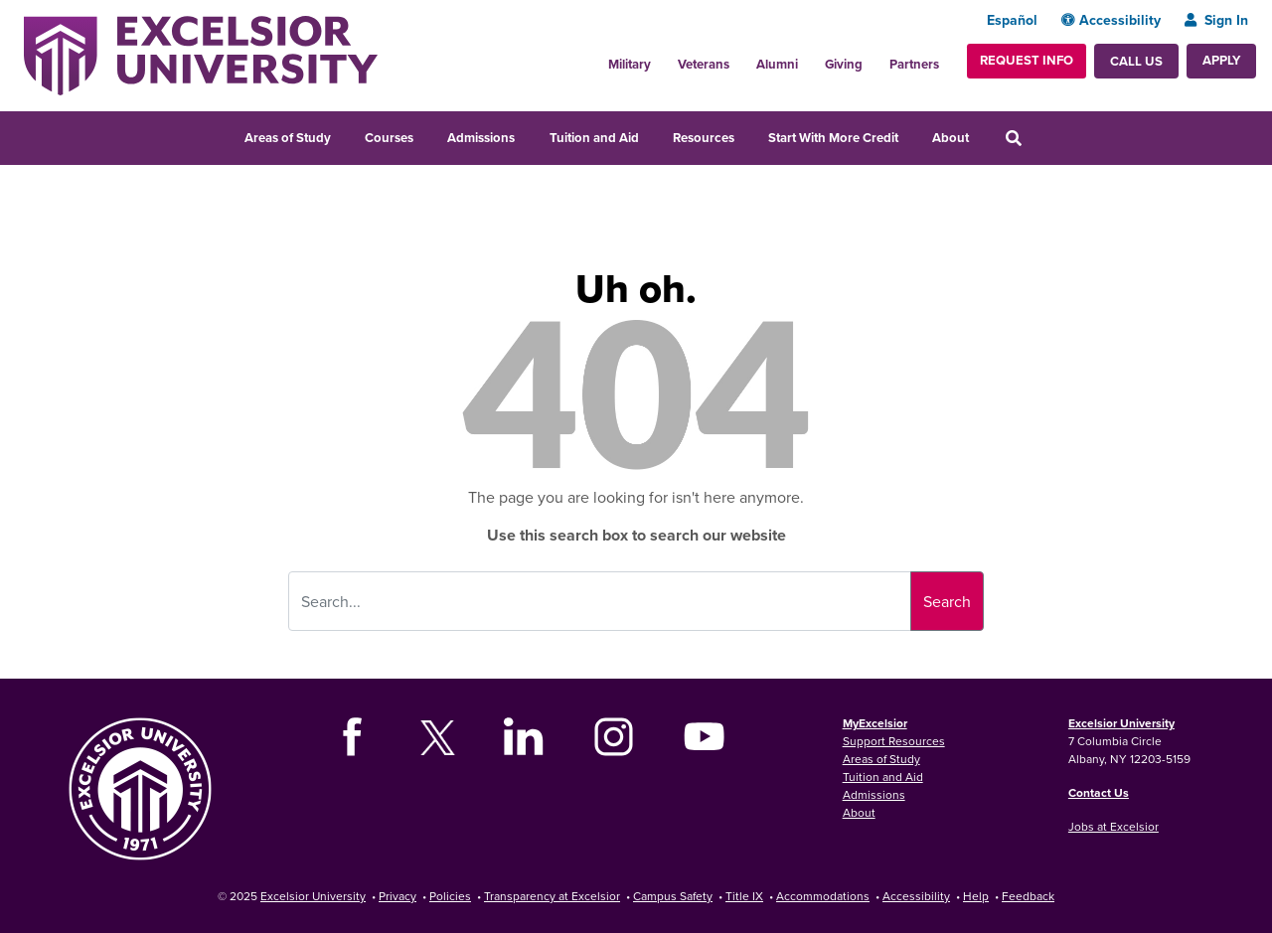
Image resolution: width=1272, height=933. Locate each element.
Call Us (1136, 61)
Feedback (1028, 895)
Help (976, 895)
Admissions (481, 137)
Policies (450, 895)
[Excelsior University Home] (201, 54)
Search (947, 601)
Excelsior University (1121, 722)
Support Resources (894, 740)
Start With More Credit (833, 137)
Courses (389, 137)
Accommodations (823, 895)
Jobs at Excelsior (1113, 826)
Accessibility (1111, 20)
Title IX (744, 895)
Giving (844, 64)
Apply (1221, 60)
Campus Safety (673, 895)
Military (629, 64)
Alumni (777, 64)
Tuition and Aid (594, 137)
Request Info (1026, 60)
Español (1012, 20)
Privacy (397, 895)
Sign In (1216, 20)
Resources (703, 137)
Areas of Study (287, 137)
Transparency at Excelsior (552, 895)
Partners (914, 64)
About (950, 137)
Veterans (703, 64)
